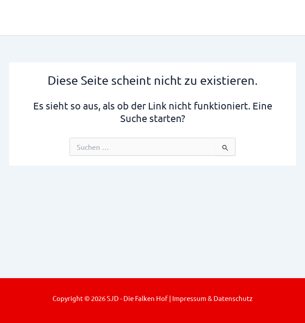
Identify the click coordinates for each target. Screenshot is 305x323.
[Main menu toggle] (285, 17)
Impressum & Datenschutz (212, 298)
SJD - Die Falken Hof (93, 17)
